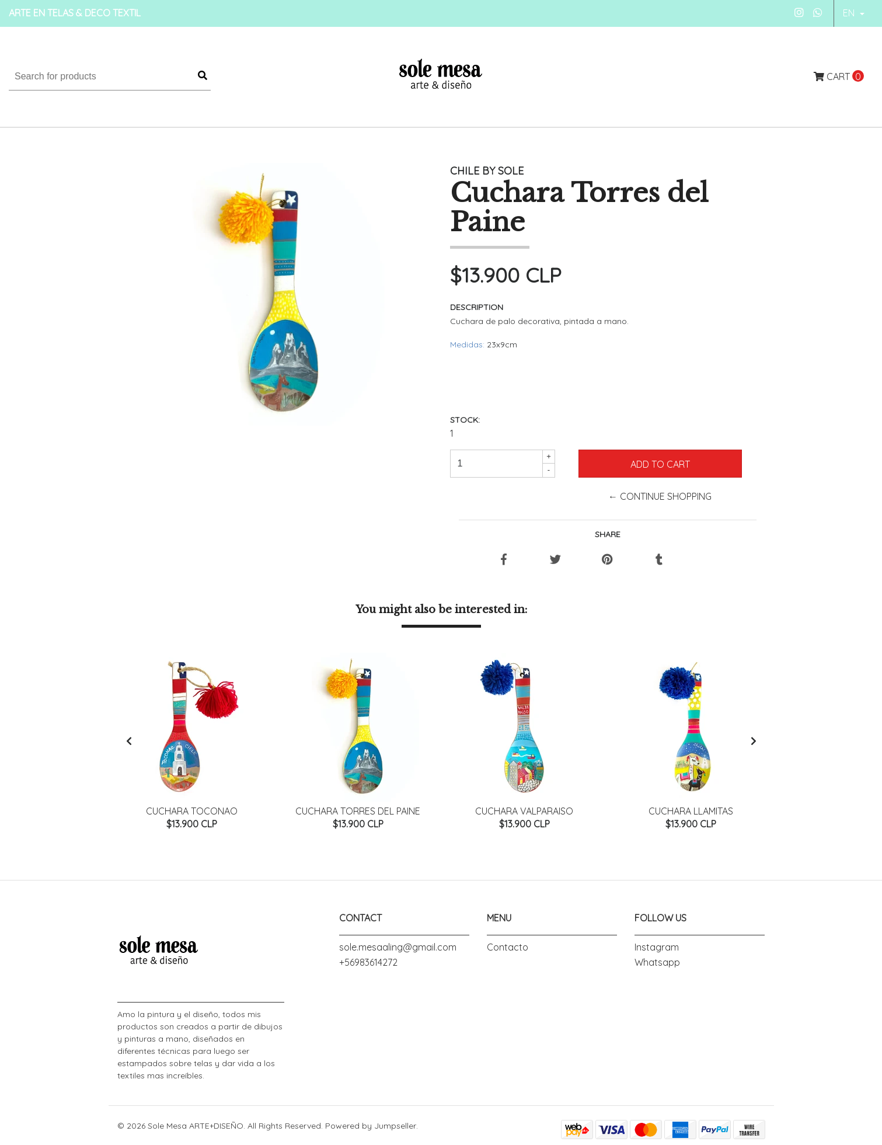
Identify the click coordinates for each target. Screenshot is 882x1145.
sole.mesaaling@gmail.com (397, 949)
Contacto (507, 949)
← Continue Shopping (660, 496)
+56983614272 (368, 964)
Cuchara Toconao (192, 811)
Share (607, 534)
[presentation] (129, 742)
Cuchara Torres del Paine (357, 811)
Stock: (465, 420)
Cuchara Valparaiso (524, 811)
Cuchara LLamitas (691, 811)
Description (476, 307)
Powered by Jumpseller (370, 1128)
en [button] (850, 13)
